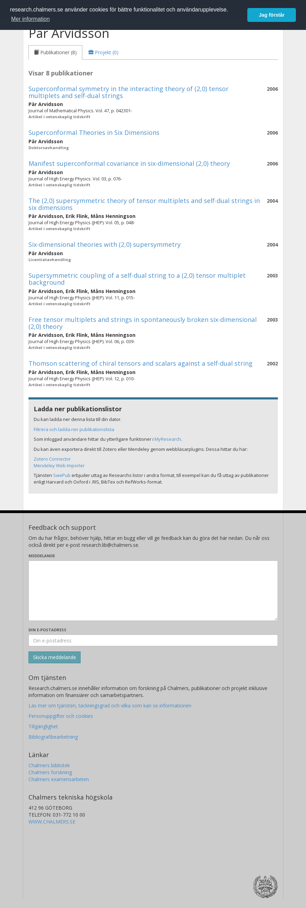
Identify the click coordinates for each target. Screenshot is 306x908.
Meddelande (41, 555)
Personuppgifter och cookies (60, 716)
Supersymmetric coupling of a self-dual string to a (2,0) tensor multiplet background (137, 278)
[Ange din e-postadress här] (153, 640)
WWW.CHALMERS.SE (51, 821)
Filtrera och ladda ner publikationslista (74, 429)
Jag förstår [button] (271, 15)
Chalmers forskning (50, 772)
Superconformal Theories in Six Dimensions (93, 132)
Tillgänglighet (43, 726)
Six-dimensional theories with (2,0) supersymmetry (104, 244)
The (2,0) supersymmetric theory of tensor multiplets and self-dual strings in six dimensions (144, 204)
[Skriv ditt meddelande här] (153, 590)
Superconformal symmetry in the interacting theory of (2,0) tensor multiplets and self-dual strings (128, 92)
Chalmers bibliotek (49, 765)
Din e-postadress (47, 629)
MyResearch (168, 439)
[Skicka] (54, 657)
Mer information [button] (30, 19)
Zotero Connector (52, 459)
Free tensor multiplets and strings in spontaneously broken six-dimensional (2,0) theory (142, 323)
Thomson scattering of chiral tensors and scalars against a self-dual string (140, 363)
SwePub (62, 475)
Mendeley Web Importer (59, 465)
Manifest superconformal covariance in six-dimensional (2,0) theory (129, 163)
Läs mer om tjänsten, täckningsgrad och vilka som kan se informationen (109, 705)
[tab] (55, 52)
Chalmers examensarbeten (58, 779)
